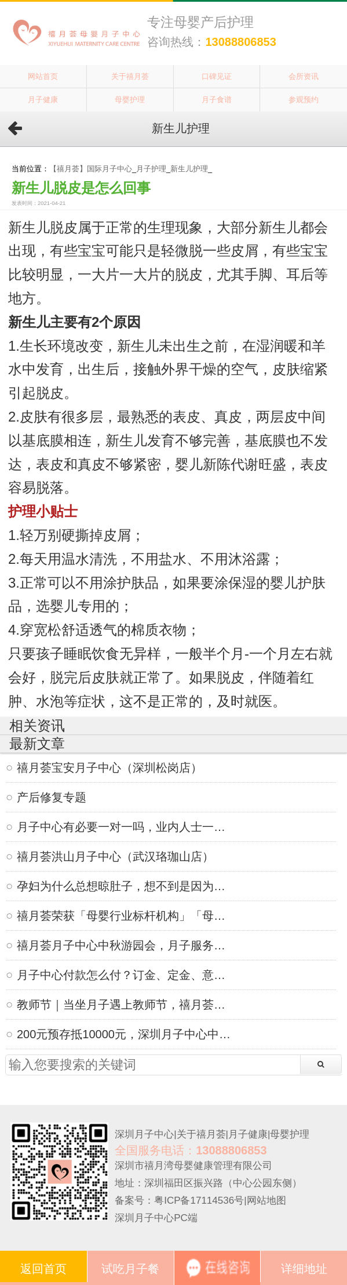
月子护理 (151, 169)
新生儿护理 (189, 169)
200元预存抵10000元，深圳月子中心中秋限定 (124, 1034)
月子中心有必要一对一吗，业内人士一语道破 (124, 826)
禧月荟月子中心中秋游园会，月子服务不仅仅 (124, 945)
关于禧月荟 (130, 76)
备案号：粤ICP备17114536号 (179, 1200)
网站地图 (266, 1200)
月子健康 (43, 99)
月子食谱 (217, 99)
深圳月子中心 (144, 1134)
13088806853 (240, 41)
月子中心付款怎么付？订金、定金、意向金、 (124, 975)
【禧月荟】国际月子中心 (90, 169)
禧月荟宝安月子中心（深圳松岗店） (109, 767)
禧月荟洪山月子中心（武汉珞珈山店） (115, 856)
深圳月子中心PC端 (156, 1217)
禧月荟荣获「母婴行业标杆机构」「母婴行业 (124, 915)
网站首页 (43, 76)
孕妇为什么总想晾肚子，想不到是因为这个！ (124, 886)
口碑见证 (217, 76)
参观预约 (303, 99)
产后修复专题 (51, 797)
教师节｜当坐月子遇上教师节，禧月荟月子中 (124, 1004)
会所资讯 (303, 76)
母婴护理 (130, 99)
